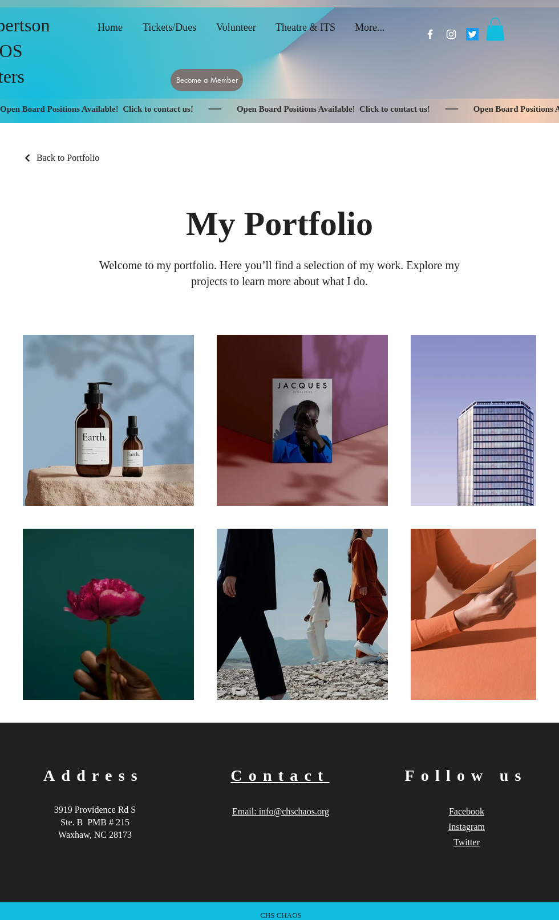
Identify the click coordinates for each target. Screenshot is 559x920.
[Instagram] (451, 34)
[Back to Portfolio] (61, 158)
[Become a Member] (207, 80)
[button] (495, 29)
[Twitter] (472, 34)
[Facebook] (430, 34)
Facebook (466, 811)
